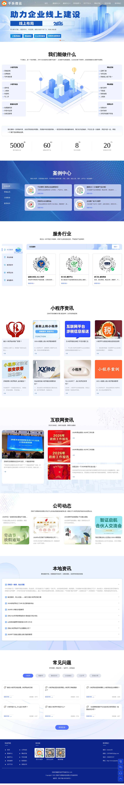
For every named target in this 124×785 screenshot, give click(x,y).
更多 (115, 247)
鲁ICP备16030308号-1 (64, 780)
